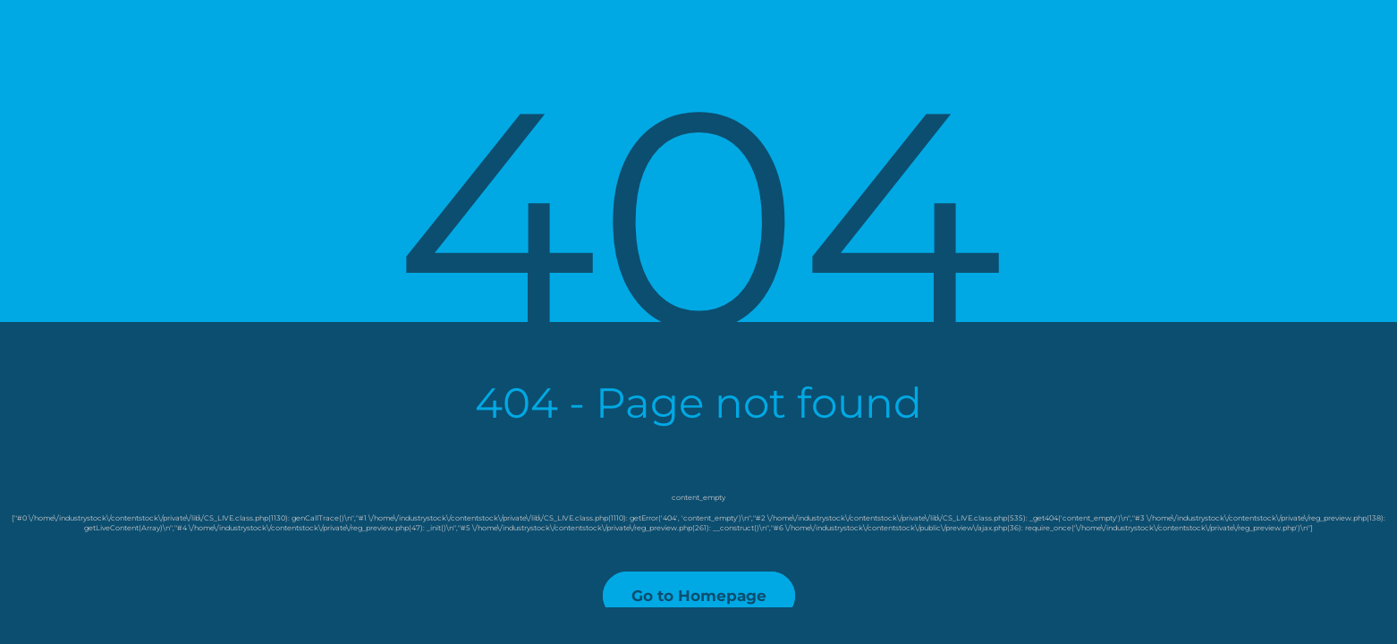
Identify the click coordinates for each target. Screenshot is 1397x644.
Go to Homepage (698, 596)
